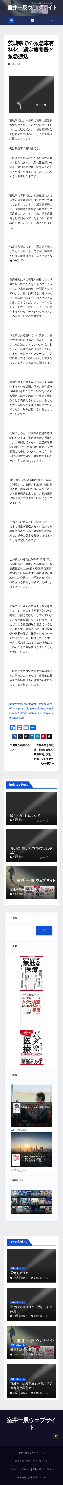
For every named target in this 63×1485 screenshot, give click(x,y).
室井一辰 (36, 1278)
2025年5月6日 (20, 1278)
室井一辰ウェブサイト (32, 7)
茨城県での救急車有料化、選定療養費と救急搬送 (31, 49)
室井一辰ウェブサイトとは (31, 1453)
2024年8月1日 (20, 1393)
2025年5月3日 (20, 1354)
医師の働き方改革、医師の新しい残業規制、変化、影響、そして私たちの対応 (44, 754)
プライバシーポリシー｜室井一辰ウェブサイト (31, 1469)
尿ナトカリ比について (25, 815)
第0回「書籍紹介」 (20, 1130)
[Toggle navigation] (32, 20)
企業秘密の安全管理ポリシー (31, 1477)
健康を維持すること (23, 889)
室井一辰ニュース (18, 1268)
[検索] (44, 930)
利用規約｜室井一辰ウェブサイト (31, 1461)
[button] (52, 20)
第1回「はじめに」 (20, 1170)
